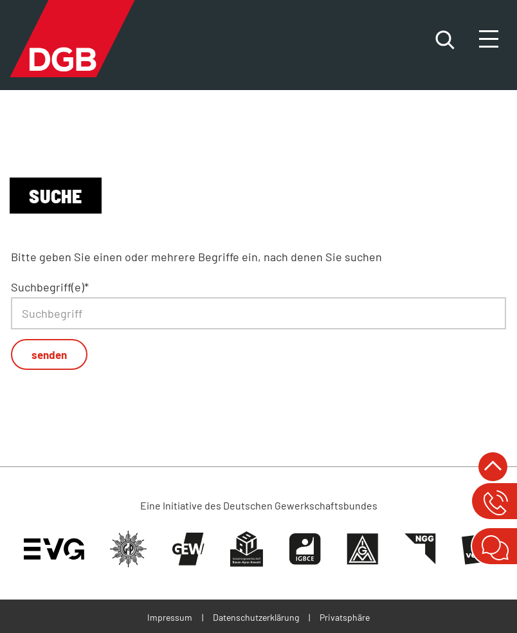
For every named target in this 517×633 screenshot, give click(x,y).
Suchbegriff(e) (50, 287)
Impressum (169, 617)
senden (49, 354)
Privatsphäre (345, 617)
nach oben (492, 466)
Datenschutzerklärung (256, 617)
